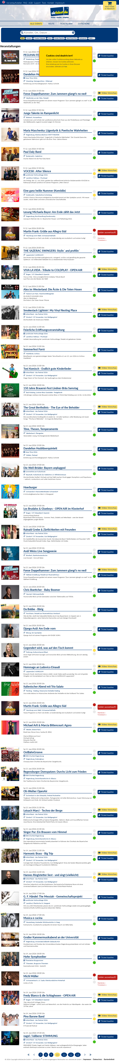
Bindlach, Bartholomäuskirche (36, 555)
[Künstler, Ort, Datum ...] (47, 32)
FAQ (25, 3)
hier (65, 67)
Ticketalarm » (102, 240)
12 (70, 1054)
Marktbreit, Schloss (33, 354)
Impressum (59, 3)
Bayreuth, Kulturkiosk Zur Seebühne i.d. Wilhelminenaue (46, 475)
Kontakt (50, 3)
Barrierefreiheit (109, 1059)
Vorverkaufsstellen (14, 3)
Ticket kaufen (106, 55)
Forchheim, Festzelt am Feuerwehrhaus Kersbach (43, 613)
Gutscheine (84, 24)
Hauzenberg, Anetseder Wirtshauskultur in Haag (43, 922)
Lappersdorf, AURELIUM (34, 255)
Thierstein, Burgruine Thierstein (37, 963)
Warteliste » (102, 238)
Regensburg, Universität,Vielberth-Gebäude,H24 (43, 942)
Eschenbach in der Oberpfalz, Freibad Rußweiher (43, 795)
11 (64, 1054)
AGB (31, 3)
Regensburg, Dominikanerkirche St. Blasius (41, 778)
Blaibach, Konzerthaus (34, 117)
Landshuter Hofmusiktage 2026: (35, 175)
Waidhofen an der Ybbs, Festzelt (37, 98)
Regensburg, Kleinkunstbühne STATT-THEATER (42, 135)
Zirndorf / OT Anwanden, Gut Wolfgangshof (41, 317)
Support (37, 3)
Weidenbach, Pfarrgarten (34, 433)
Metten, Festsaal (31, 455)
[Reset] (73, 32)
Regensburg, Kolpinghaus (35, 759)
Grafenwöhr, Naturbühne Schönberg (39, 195)
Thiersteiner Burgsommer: (33, 960)
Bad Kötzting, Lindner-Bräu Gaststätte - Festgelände (44, 392)
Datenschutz (97, 1059)
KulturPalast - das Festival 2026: (35, 314)
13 (77, 1054)
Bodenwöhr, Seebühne (34, 156)
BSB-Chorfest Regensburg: (33, 756)
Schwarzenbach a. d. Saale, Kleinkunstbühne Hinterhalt (45, 980)
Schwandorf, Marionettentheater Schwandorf (42, 492)
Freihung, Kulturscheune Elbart (37, 652)
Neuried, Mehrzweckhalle (35, 594)
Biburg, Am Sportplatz (34, 633)
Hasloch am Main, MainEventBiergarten (40, 294)
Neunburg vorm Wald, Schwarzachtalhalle (40, 236)
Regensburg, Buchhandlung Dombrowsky (40, 216)
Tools (44, 3)
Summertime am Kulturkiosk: (34, 472)
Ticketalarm (66, 24)
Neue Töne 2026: (30, 78)
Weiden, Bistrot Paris (33, 730)
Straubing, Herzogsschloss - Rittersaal (39, 81)
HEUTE (51, 24)
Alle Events (36, 24)
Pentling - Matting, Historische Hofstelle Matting (43, 691)
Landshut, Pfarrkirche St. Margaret (38, 903)
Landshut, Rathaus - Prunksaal (36, 178)
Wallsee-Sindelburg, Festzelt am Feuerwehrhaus (42, 575)
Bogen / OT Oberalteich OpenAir (37, 274)
